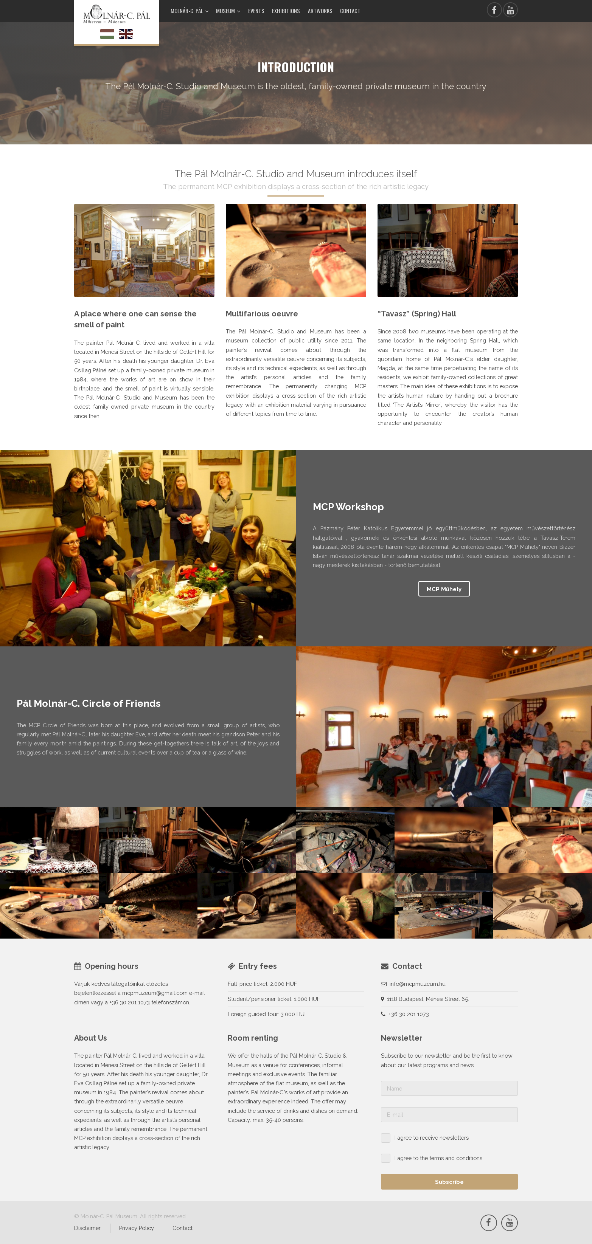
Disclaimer (87, 1228)
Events (256, 11)
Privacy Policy (136, 1228)
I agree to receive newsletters (432, 1137)
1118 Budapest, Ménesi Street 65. (428, 999)
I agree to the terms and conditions (438, 1158)
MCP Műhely (444, 589)
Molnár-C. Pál (187, 11)
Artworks (320, 11)
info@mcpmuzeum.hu (418, 984)
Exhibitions (286, 11)
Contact (350, 11)
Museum (225, 11)
